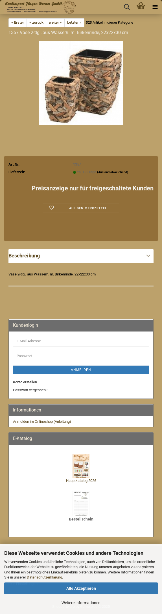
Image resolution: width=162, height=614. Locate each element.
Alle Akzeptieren (81, 588)
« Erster (17, 22)
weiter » (55, 22)
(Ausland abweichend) (112, 172)
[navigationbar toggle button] (155, 7)
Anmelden (81, 370)
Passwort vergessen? (30, 390)
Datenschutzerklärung (44, 577)
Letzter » (74, 22)
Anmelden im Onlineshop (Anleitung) (42, 421)
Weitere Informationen (81, 602)
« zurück (36, 22)
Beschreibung (24, 256)
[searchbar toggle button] (127, 7)
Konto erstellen (25, 382)
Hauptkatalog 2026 (81, 481)
